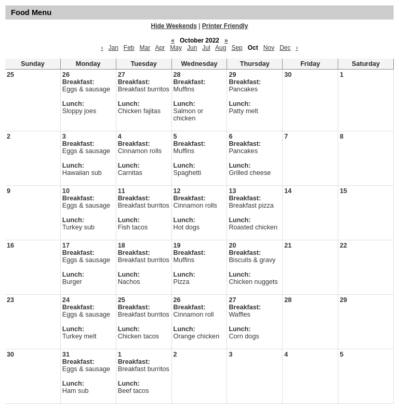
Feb (129, 47)
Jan (113, 47)
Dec (285, 47)
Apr (160, 47)
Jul (206, 47)
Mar (145, 47)
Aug (220, 47)
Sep (236, 47)
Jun (192, 47)
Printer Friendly (225, 26)
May (176, 47)
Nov (268, 47)
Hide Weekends (174, 26)
